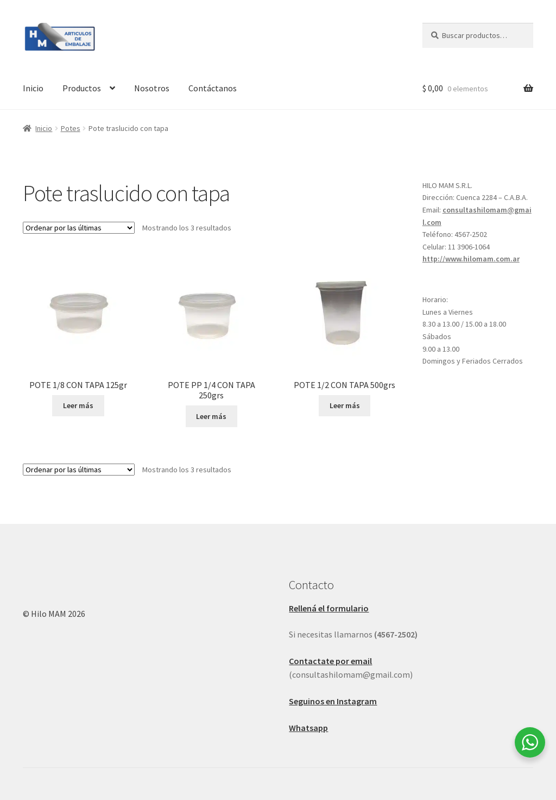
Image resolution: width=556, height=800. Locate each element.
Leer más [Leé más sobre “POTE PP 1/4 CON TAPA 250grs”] (211, 416)
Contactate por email (330, 660)
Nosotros (151, 88)
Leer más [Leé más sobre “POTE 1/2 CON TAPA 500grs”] (345, 405)
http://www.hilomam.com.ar (471, 259)
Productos (81, 88)
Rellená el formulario (329, 608)
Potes (70, 128)
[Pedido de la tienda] (79, 228)
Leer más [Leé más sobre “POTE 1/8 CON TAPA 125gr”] (78, 405)
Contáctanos (212, 88)
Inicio (33, 88)
